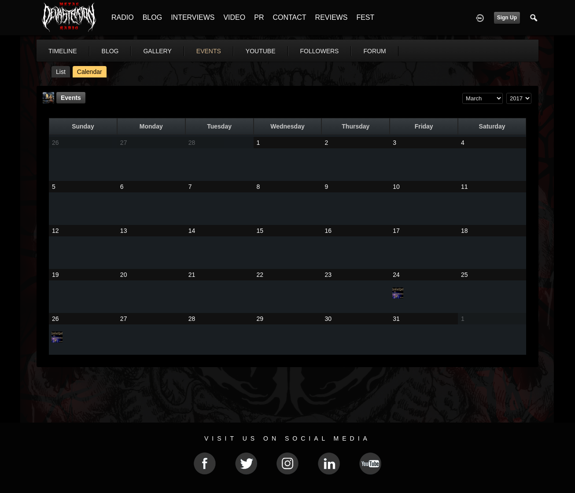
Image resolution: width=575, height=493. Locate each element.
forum (374, 51)
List (61, 71)
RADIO (122, 17)
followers (319, 51)
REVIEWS (331, 17)
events (208, 51)
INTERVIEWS (192, 17)
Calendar (89, 71)
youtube (261, 51)
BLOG (152, 17)
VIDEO (234, 17)
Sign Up (507, 18)
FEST (365, 17)
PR (259, 17)
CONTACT (289, 17)
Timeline (62, 51)
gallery (157, 51)
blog (110, 51)
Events (71, 97)
